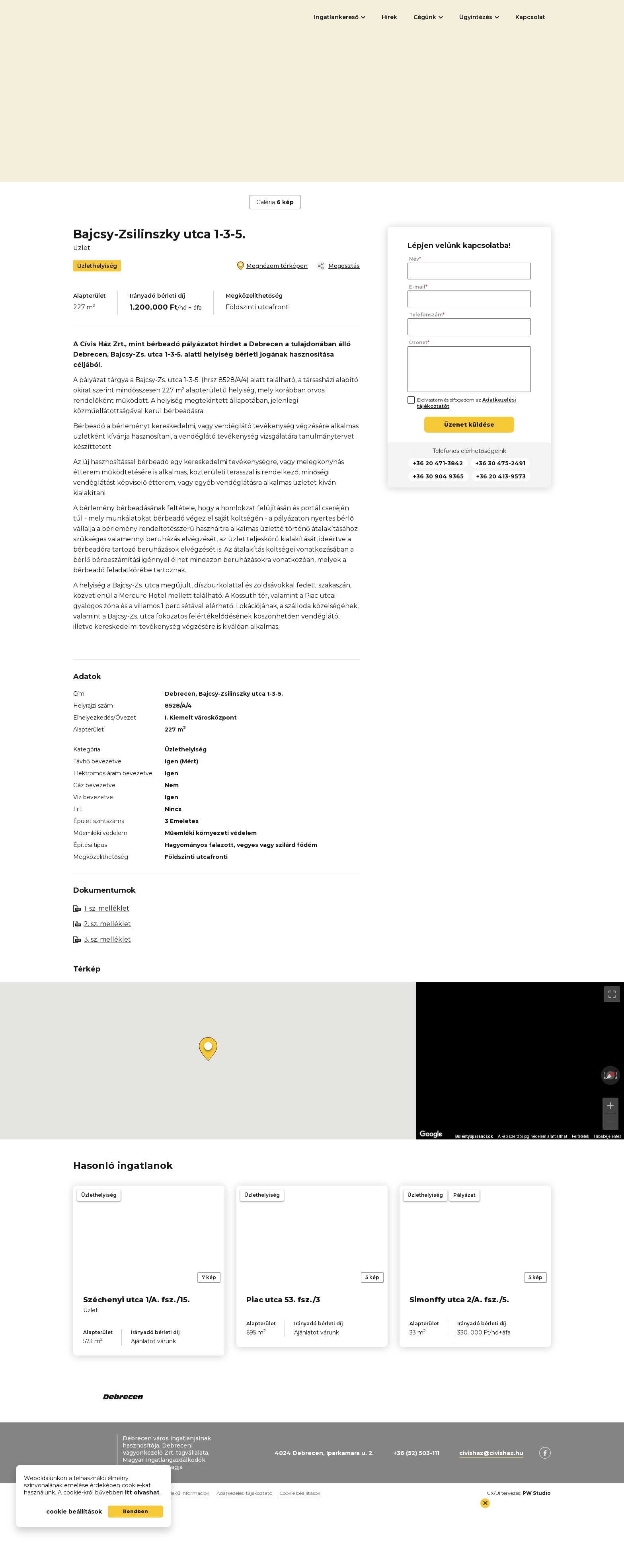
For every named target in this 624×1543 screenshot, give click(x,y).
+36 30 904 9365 (438, 476)
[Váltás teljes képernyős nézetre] (612, 994)
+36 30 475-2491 (500, 463)
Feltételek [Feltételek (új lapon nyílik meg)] (580, 1136)
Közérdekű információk (182, 1493)
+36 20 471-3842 (438, 463)
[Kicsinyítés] (610, 1122)
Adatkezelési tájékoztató (244, 1493)
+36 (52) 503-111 (416, 1453)
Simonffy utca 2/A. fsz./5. (459, 1299)
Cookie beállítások (299, 1493)
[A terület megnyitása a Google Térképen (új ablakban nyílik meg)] (431, 1134)
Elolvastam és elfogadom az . (466, 403)
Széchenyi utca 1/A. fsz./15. (136, 1299)
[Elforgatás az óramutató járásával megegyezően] (617, 1075)
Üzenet (418, 342)
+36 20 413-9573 (501, 476)
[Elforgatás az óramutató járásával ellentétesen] (603, 1075)
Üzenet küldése (469, 424)
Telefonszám (426, 315)
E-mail (417, 287)
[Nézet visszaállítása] (610, 1075)
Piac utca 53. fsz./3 (283, 1299)
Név (414, 259)
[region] (520, 1060)
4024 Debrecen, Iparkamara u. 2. (324, 1453)
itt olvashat (142, 1492)
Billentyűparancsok (474, 1136)
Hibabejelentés (608, 1136)
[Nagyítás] (610, 1106)
